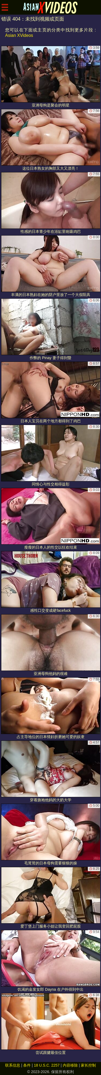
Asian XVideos (19, 35)
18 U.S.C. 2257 (47, 1065)
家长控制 (88, 1065)
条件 (27, 1065)
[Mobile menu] (5, 7)
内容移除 (70, 1065)
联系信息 (12, 1065)
